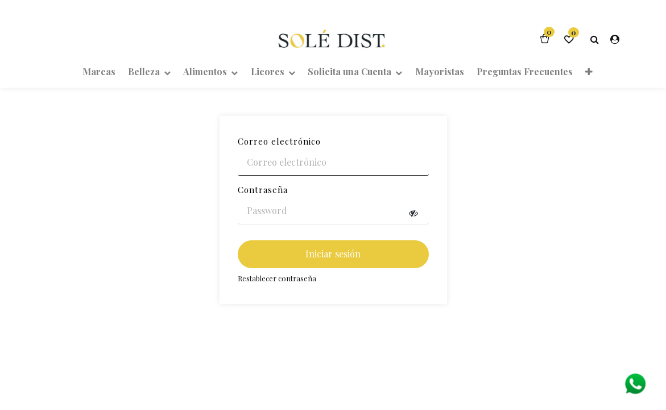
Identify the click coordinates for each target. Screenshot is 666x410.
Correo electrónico (279, 141)
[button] (589, 71)
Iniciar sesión (333, 254)
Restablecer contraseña (277, 278)
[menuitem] (98, 71)
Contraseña (263, 189)
